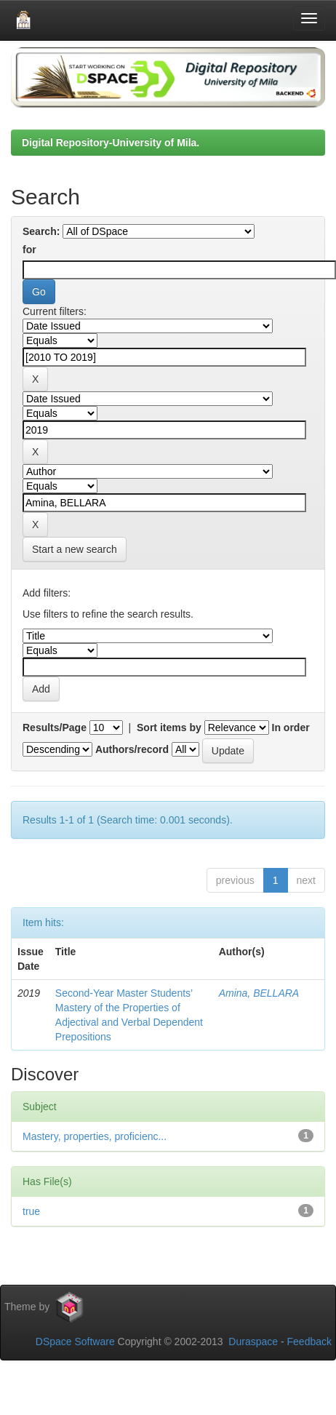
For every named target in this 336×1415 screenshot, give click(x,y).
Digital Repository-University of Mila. (110, 142)
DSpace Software (75, 1341)
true (31, 1211)
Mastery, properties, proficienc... (95, 1136)
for (29, 249)
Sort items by (169, 727)
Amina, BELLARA (259, 993)
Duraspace (253, 1341)
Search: (41, 231)
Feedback (309, 1341)
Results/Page (55, 727)
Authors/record (132, 749)
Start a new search (74, 549)
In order (291, 727)
